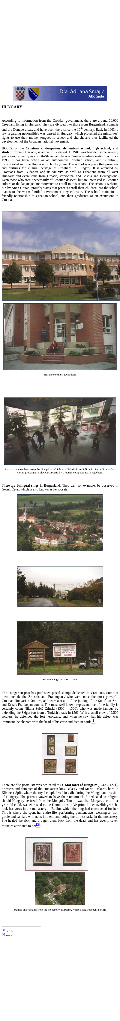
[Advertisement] (40, 42)
